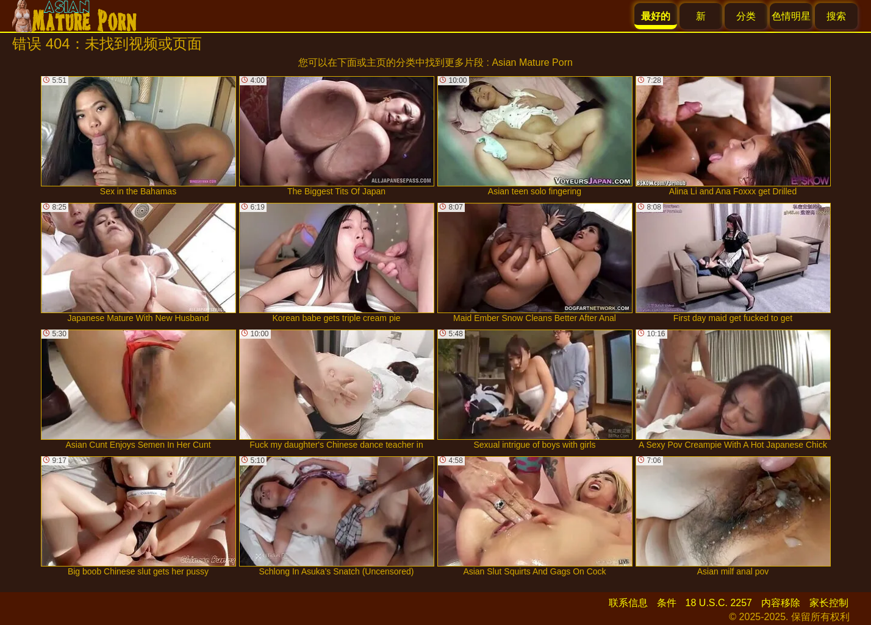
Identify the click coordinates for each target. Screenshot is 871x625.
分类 (746, 16)
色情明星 (791, 16)
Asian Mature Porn (532, 62)
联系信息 (628, 603)
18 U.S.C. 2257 (719, 603)
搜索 (836, 16)
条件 (666, 603)
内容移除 (780, 603)
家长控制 (828, 603)
